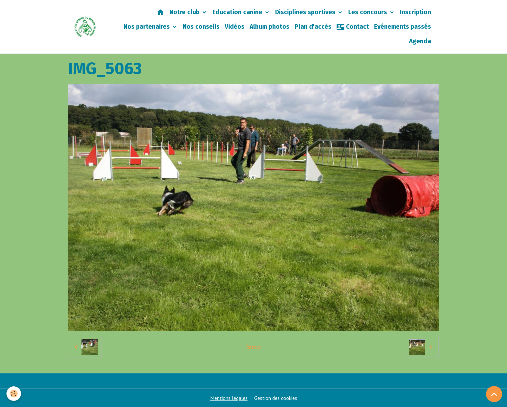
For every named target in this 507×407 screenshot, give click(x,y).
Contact (353, 27)
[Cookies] (13, 393)
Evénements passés (402, 26)
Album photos (269, 26)
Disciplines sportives (306, 12)
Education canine (238, 12)
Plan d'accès (313, 26)
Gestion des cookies (275, 398)
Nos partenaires (147, 26)
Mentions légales (229, 398)
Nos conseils (201, 26)
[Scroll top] (494, 394)
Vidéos (234, 26)
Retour (253, 347)
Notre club (185, 12)
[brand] (85, 27)
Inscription (415, 12)
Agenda (420, 41)
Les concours (368, 12)
